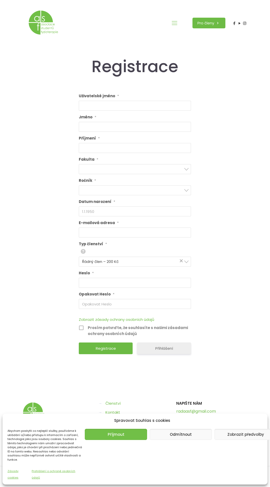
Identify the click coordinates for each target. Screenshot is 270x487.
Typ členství (93, 244)
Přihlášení (164, 348)
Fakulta (88, 159)
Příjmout (116, 434)
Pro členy (208, 23)
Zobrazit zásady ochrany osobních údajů (116, 319)
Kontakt (112, 412)
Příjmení (89, 138)
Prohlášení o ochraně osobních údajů (53, 474)
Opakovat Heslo (96, 294)
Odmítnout (181, 434)
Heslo (86, 273)
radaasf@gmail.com (196, 411)
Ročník (87, 180)
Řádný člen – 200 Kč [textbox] (133, 261)
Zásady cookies (12, 474)
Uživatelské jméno (99, 96)
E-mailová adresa (99, 223)
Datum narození (97, 201)
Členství (113, 403)
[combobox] (135, 169)
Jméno (87, 117)
